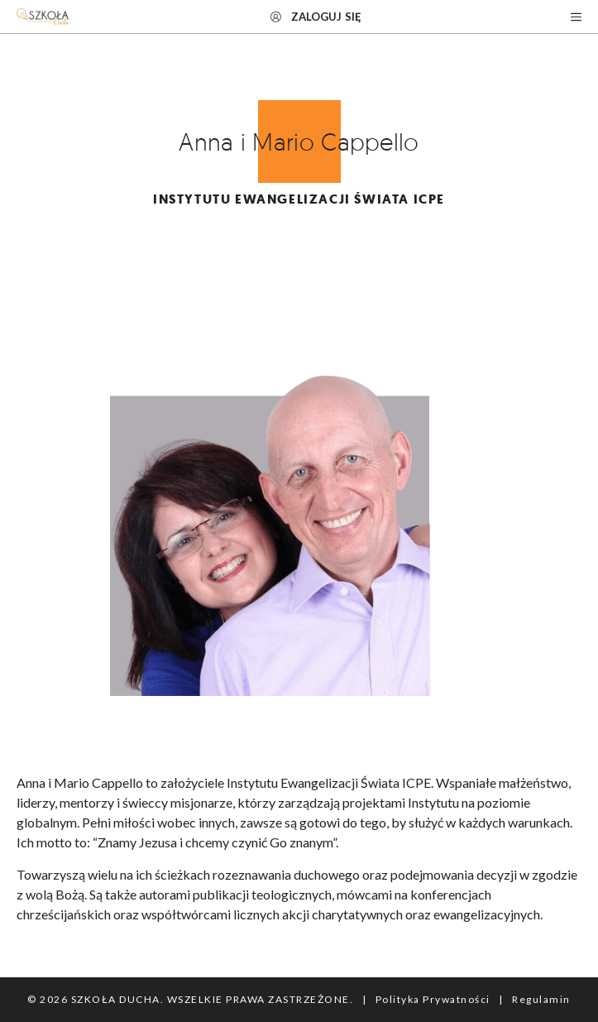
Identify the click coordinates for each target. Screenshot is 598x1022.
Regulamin (541, 999)
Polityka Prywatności (433, 999)
